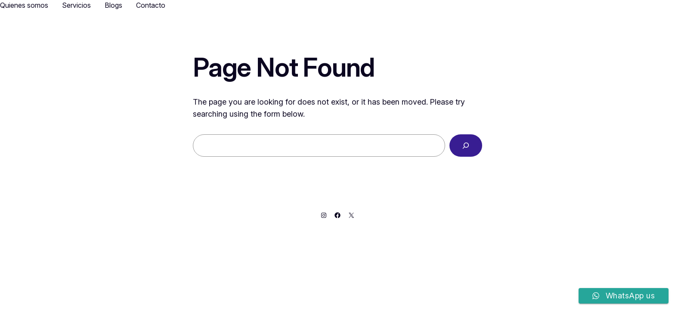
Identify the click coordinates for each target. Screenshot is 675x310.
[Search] (465, 145)
